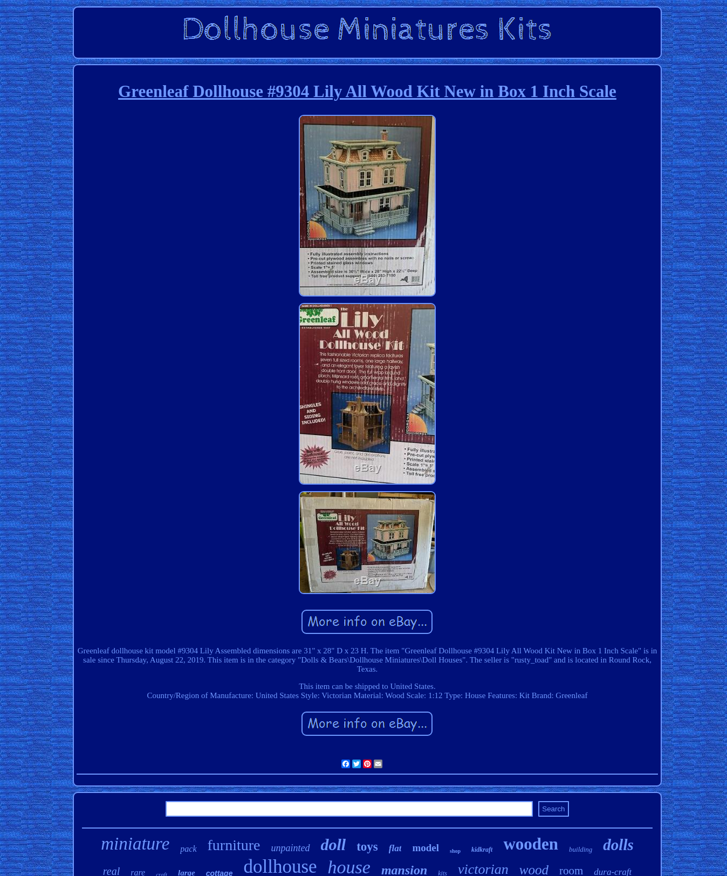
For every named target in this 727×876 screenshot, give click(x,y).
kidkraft (481, 849)
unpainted (290, 848)
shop (455, 851)
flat (395, 848)
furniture (234, 845)
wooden (530, 843)
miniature (135, 843)
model (425, 847)
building (580, 849)
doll (333, 844)
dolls (618, 844)
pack (188, 848)
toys (367, 846)
